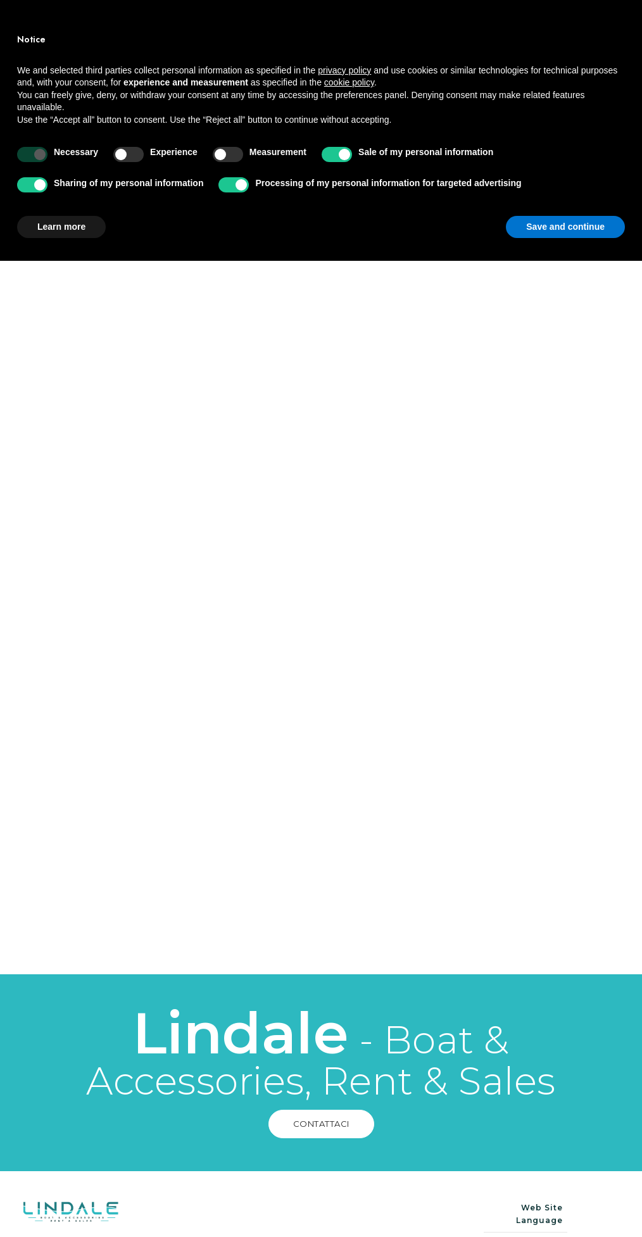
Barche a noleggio (386, 19)
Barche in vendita (318, 40)
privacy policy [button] (344, 1046)
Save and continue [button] (565, 1202)
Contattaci (401, 931)
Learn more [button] (61, 1202)
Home (282, 19)
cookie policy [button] (349, 1058)
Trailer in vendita (318, 61)
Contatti (430, 61)
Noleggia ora (580, 41)
